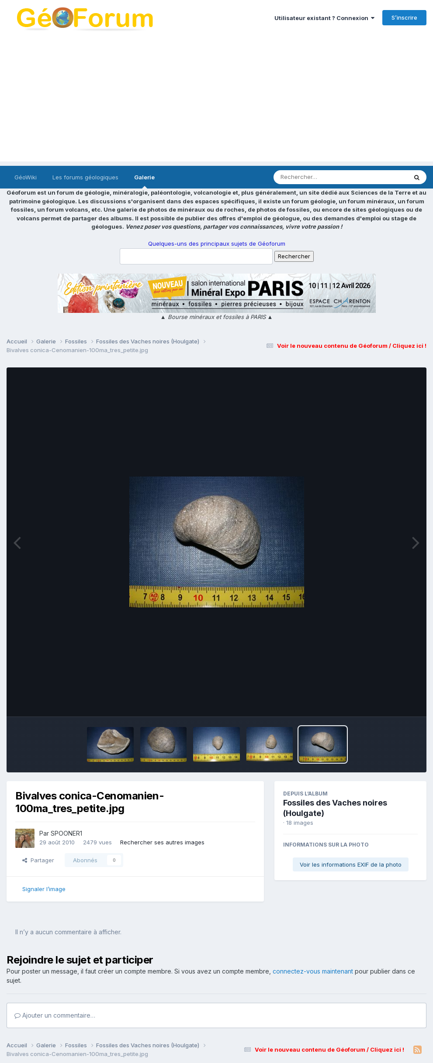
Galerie (144, 181)
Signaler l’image (44, 888)
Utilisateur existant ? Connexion (324, 17)
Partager (38, 860)
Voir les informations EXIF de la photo (351, 864)
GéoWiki (25, 177)
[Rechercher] (315, 177)
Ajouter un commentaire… (54, 1015)
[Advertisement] (216, 100)
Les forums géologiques (85, 177)
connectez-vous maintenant (313, 971)
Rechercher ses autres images (162, 842)
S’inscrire (404, 17)
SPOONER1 (66, 833)
